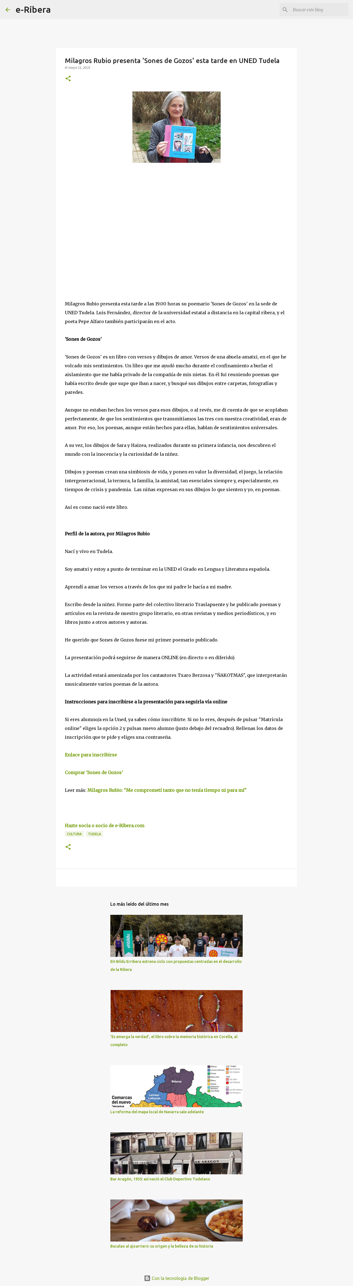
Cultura (74, 834)
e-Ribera (33, 9)
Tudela (94, 834)
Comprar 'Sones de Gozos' (94, 772)
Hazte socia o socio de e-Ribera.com (104, 825)
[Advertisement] (106, 217)
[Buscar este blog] (320, 9)
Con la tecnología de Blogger (176, 1278)
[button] (68, 79)
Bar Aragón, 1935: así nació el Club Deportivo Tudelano (160, 1179)
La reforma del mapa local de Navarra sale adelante (157, 1112)
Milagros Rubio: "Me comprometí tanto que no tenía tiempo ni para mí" (166, 790)
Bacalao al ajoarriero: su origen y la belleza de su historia (161, 1246)
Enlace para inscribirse (91, 755)
